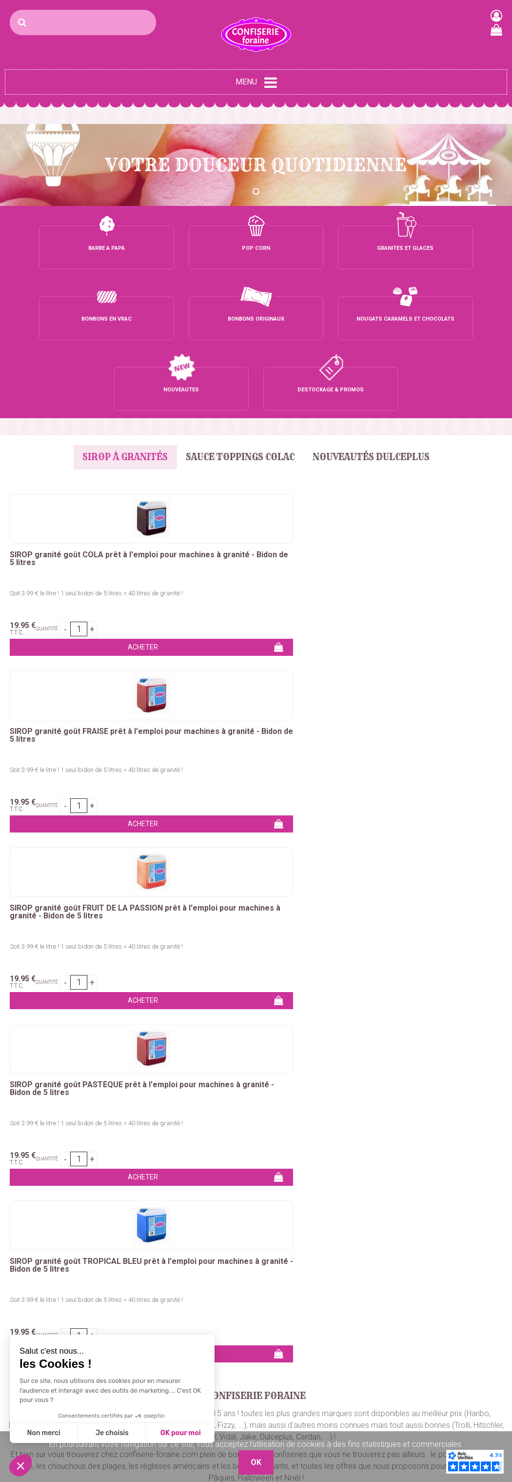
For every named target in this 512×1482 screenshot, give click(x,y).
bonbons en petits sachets (119, 917)
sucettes (295, 917)
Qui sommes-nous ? (380, 1343)
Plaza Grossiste (480, 1420)
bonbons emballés (464, 906)
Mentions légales (375, 1401)
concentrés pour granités (302, 929)
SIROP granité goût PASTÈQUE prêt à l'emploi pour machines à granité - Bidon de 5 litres (444, 421)
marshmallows (196, 917)
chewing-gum (251, 917)
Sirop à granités (118, 315)
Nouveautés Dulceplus (377, 315)
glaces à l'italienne (222, 929)
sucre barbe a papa (270, 894)
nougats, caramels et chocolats (370, 917)
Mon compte (368, 1355)
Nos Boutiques (371, 1413)
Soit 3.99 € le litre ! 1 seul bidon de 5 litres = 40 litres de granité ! (66, 454)
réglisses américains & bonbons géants (296, 906)
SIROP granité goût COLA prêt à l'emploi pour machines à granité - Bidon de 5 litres (65, 421)
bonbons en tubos (37, 917)
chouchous (203, 906)
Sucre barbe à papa (39, 1331)
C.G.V (355, 1390)
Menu (256, 82)
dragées (445, 917)
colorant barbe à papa (348, 894)
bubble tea (166, 929)
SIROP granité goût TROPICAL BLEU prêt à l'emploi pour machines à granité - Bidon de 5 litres (67, 601)
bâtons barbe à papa (429, 894)
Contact (360, 1331)
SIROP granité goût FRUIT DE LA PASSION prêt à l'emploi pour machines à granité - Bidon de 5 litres (314, 425)
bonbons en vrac (398, 906)
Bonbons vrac (199, 1331)
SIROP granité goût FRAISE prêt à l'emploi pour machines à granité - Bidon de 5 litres (193, 421)
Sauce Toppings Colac (240, 315)
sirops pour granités (385, 929)
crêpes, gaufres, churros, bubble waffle (112, 906)
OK (494, 1239)
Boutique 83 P (464, 1385)
